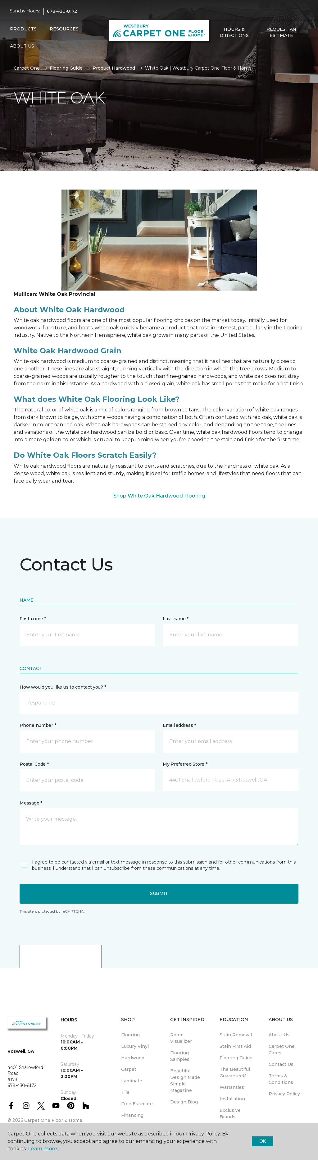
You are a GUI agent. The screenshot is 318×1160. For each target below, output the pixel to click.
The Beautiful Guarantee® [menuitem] (235, 1072)
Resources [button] (64, 29)
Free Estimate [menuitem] (137, 1104)
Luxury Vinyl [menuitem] (135, 1046)
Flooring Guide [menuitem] (236, 1058)
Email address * (179, 725)
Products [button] (23, 29)
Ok (262, 1141)
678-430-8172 (62, 11)
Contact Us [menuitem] (281, 1064)
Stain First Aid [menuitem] (235, 1046)
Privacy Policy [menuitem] (284, 1094)
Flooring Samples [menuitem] (179, 1056)
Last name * (176, 619)
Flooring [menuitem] (130, 1035)
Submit (159, 893)
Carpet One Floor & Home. (53, 1120)
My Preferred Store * (185, 764)
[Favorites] (223, 49)
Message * (31, 803)
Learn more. (43, 1149)
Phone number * (38, 725)
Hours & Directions (234, 32)
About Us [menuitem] (279, 1035)
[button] (215, 49)
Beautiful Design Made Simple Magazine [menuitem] (185, 1080)
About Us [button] (22, 46)
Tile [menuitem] (125, 1092)
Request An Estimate (281, 32)
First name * (33, 619)
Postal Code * (34, 764)
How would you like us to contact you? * (63, 687)
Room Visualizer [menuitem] (181, 1038)
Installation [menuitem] (232, 1099)
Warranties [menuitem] (232, 1087)
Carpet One (27, 68)
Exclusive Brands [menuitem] (230, 1113)
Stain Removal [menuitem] (236, 1035)
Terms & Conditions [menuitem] (281, 1079)
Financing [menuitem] (132, 1115)
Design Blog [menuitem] (184, 1102)
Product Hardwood (114, 68)
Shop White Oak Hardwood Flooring (159, 496)
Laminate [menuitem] (131, 1081)
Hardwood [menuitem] (132, 1058)
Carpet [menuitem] (128, 1069)
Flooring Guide (66, 68)
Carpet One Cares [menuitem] (282, 1049)
